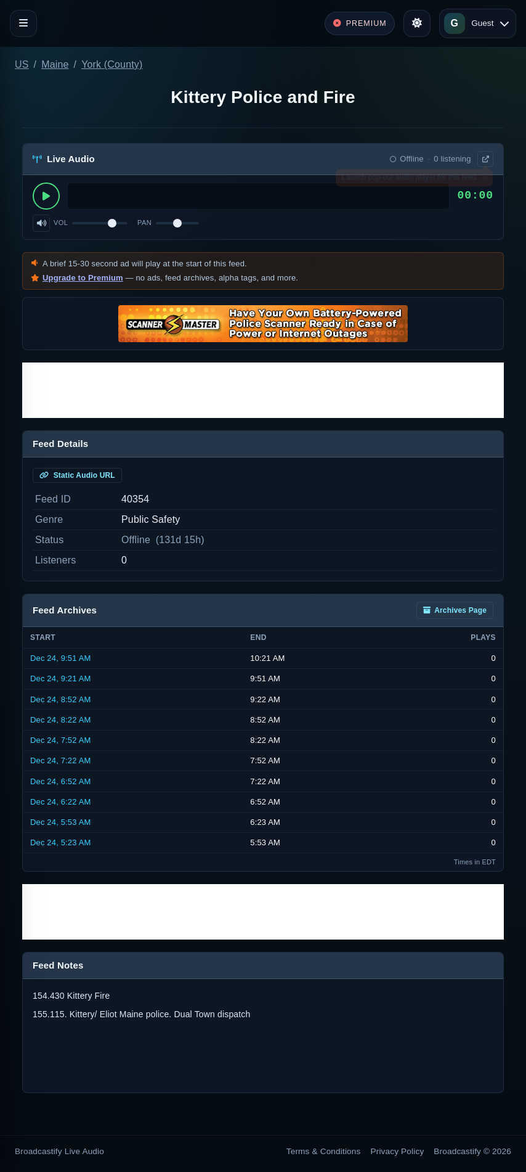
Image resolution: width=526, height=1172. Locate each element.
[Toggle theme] (417, 23)
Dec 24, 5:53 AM (60, 822)
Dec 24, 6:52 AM (60, 781)
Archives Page (455, 610)
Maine (54, 64)
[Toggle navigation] (23, 23)
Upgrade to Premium (82, 277)
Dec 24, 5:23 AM (60, 842)
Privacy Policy (397, 1151)
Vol (61, 222)
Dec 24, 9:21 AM (60, 678)
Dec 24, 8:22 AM (60, 719)
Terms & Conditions (323, 1151)
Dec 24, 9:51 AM (60, 658)
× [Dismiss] (484, 180)
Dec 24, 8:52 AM (60, 699)
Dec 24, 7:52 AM (60, 740)
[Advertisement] (263, 390)
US (22, 64)
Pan (144, 222)
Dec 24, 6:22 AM (60, 801)
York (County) (111, 64)
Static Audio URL (77, 475)
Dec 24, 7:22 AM (60, 760)
